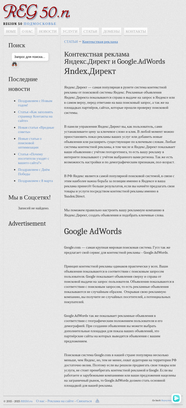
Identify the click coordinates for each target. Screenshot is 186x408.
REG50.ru (27, 402)
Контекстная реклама (100, 42)
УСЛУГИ (70, 32)
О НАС (27, 32)
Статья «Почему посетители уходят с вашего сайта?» (33, 159)
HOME (11, 32)
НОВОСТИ (48, 32)
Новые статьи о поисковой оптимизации (30, 143)
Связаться (84, 402)
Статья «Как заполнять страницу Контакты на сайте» (35, 117)
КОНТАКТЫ (136, 32)
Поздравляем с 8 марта (35, 182)
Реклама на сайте (61, 402)
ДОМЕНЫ (111, 32)
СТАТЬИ (90, 32)
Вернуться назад (170, 401)
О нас (40, 402)
